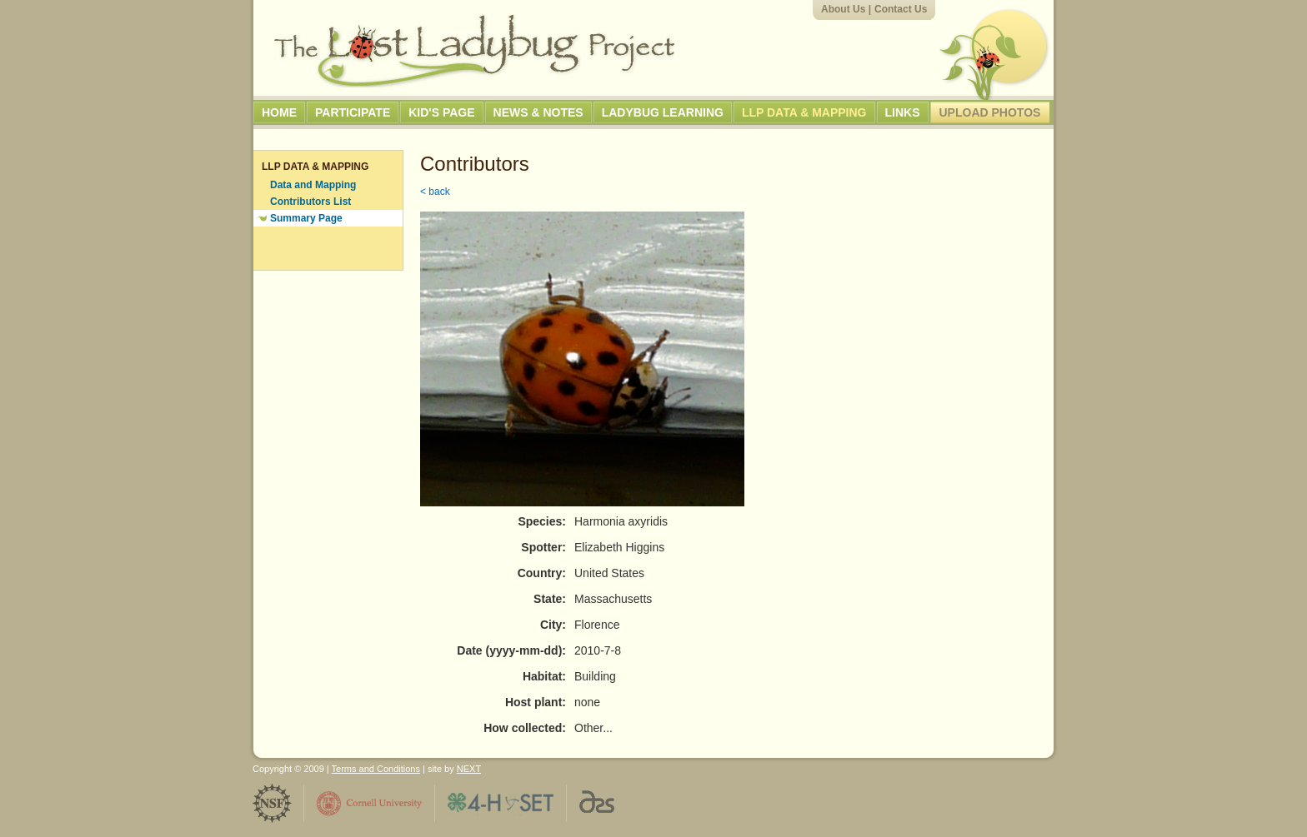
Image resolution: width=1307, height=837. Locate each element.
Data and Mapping (313, 185)
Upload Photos (990, 112)
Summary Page (306, 218)
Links (902, 112)
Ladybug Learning (663, 112)
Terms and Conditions (376, 769)
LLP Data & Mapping (804, 112)
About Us (843, 9)
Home (279, 112)
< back (435, 191)
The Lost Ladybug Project (474, 50)
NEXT (469, 769)
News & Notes (538, 112)
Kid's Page (441, 112)
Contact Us (900, 9)
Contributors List (310, 201)
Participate (352, 112)
